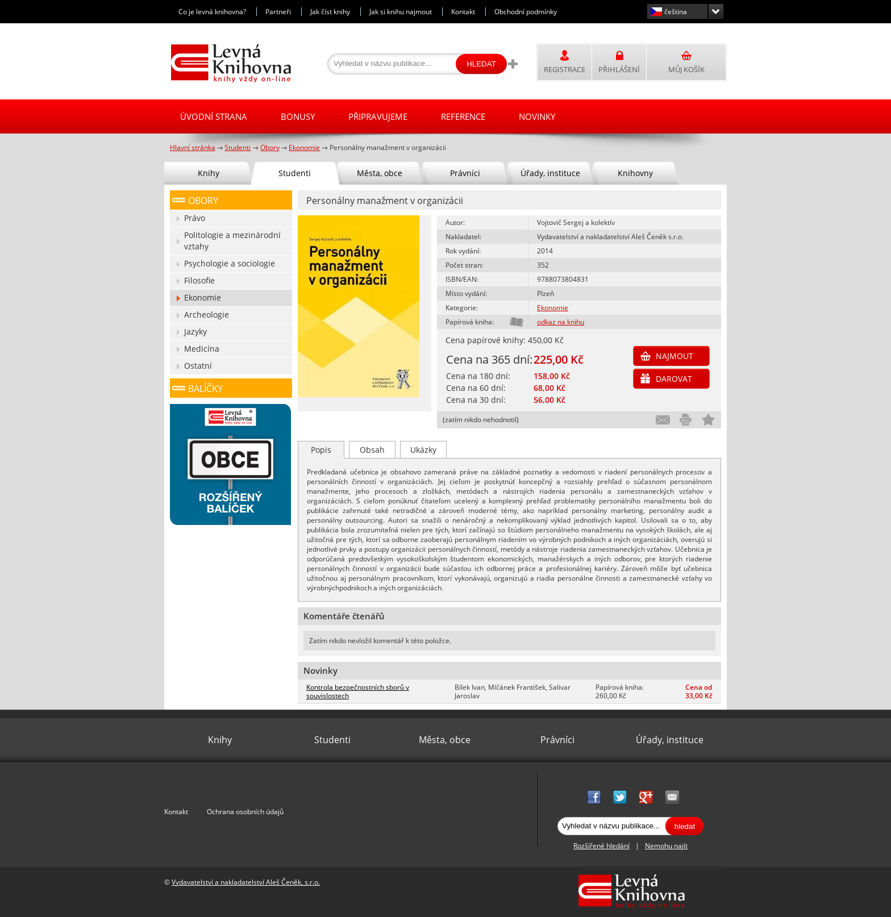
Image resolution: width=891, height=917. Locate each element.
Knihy (208, 173)
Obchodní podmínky (525, 11)
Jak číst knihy (330, 11)
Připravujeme (377, 116)
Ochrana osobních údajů (245, 811)
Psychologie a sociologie (229, 263)
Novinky (537, 116)
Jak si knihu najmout (400, 11)
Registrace (564, 69)
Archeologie (206, 314)
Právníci (465, 173)
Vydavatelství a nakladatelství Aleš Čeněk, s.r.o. (246, 882)
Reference (463, 116)
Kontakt (463, 11)
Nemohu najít (666, 845)
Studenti (294, 173)
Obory (203, 200)
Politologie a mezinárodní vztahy (232, 241)
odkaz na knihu (560, 322)
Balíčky (205, 388)
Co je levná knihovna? (212, 11)
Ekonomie (552, 307)
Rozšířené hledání (601, 845)
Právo (194, 217)
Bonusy (298, 116)
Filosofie (199, 280)
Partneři (278, 11)
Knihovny (635, 173)
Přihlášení (619, 69)
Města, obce (379, 173)
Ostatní (198, 365)
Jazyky (195, 331)
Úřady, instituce (550, 173)
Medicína (201, 348)
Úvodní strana (213, 116)
